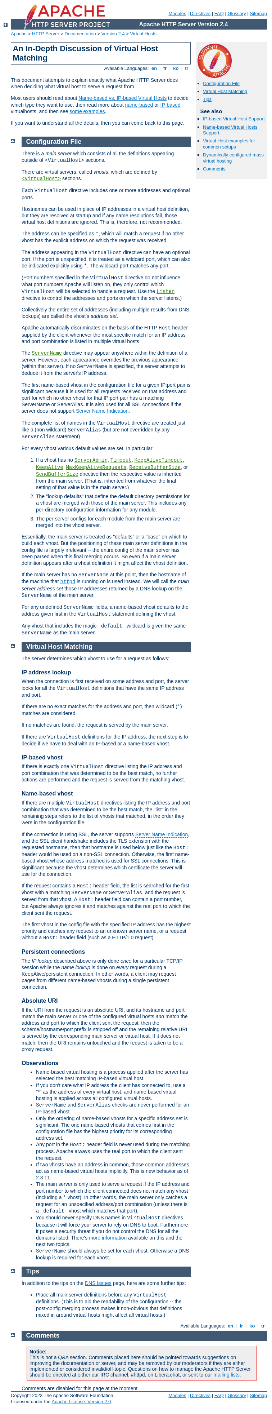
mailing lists (226, 1375)
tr (187, 68)
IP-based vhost (42, 757)
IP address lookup (46, 672)
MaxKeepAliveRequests (96, 467)
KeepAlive (49, 467)
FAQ (219, 13)
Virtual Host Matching (225, 91)
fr (165, 68)
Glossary (236, 13)
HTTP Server (45, 33)
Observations (40, 1063)
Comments (214, 169)
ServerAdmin (91, 460)
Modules (177, 13)
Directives (200, 13)
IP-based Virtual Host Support (234, 118)
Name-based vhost (47, 793)
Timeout (121, 460)
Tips (207, 99)
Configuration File (221, 83)
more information (108, 1238)
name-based (139, 105)
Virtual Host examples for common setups (229, 144)
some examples (87, 111)
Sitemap (258, 13)
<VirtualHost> (41, 179)
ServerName (47, 353)
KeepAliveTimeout (158, 460)
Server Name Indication (102, 411)
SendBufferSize (57, 474)
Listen (165, 291)
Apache (19, 33)
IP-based (170, 105)
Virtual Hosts (143, 33)
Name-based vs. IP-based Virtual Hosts (122, 98)
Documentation (80, 33)
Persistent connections (53, 952)
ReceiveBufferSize (155, 467)
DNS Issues (98, 1283)
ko (176, 68)
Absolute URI (40, 1001)
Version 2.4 (113, 33)
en (154, 68)
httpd (67, 582)
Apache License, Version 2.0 (81, 1401)
